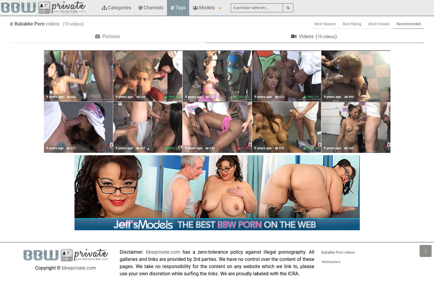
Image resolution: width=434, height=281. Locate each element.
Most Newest (325, 24)
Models (204, 8)
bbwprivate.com (79, 268)
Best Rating (352, 24)
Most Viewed (379, 24)
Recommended (408, 24)
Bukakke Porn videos (338, 252)
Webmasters (331, 262)
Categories (116, 8)
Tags (178, 8)
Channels (150, 8)
